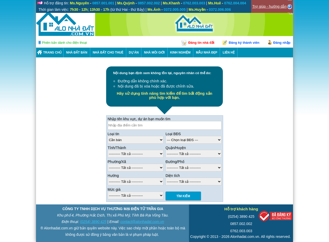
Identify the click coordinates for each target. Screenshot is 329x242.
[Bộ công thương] (275, 217)
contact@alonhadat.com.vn (142, 222)
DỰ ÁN (134, 52)
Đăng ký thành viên (244, 43)
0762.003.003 (241, 231)
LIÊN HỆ (228, 52)
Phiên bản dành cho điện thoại (64, 43)
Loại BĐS (173, 134)
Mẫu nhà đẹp (206, 52)
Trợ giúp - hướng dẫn (269, 6)
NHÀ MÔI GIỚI (154, 52)
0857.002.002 (241, 224)
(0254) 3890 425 (93, 222)
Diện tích (173, 176)
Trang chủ (52, 52)
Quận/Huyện (176, 148)
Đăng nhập (281, 43)
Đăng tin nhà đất (201, 43)
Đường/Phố (175, 162)
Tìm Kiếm (183, 196)
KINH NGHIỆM (180, 52)
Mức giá (114, 189)
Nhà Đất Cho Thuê (108, 52)
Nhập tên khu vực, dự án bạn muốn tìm (139, 119)
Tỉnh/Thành (117, 148)
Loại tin (113, 134)
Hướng (113, 176)
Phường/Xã (117, 162)
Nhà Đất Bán (76, 52)
